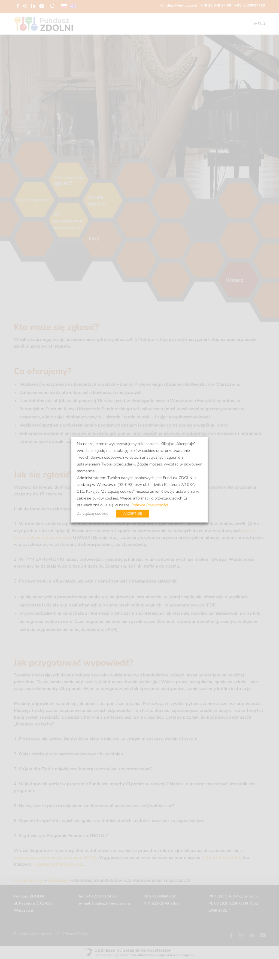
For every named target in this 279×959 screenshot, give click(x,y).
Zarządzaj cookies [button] (92, 513)
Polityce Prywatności (149, 504)
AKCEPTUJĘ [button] (132, 513)
